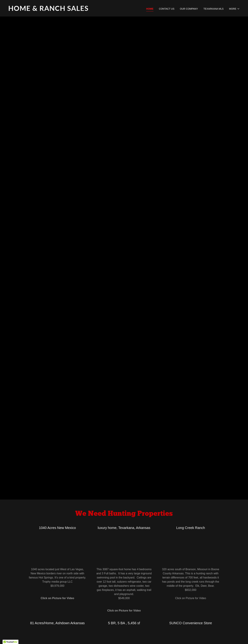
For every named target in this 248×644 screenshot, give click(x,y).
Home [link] (149, 8)
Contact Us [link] (166, 8)
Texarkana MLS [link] (213, 8)
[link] (64, 10)
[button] (234, 9)
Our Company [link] (189, 8)
